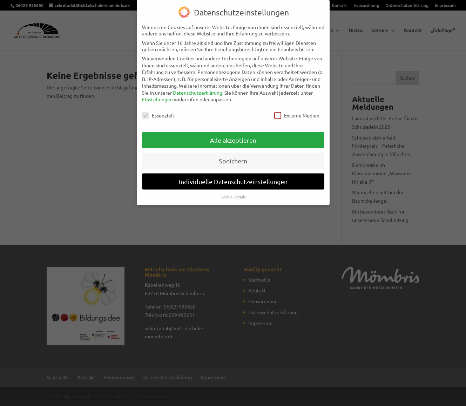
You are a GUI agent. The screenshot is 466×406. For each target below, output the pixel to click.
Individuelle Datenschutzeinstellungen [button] (233, 176)
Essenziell (158, 110)
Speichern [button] (233, 156)
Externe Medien (296, 110)
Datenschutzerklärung (197, 87)
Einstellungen (157, 94)
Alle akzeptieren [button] (233, 135)
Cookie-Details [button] (233, 191)
